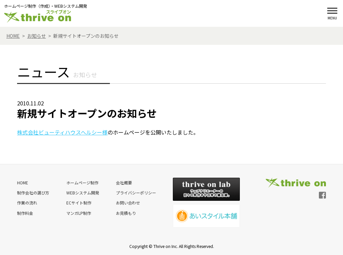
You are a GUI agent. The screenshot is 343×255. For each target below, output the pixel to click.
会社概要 (124, 182)
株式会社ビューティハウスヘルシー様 (62, 132)
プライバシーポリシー (136, 192)
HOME (22, 182)
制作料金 (25, 213)
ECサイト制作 (78, 202)
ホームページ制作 (82, 182)
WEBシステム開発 (82, 192)
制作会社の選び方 (33, 192)
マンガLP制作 (78, 213)
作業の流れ (27, 202)
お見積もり (126, 213)
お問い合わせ (128, 202)
